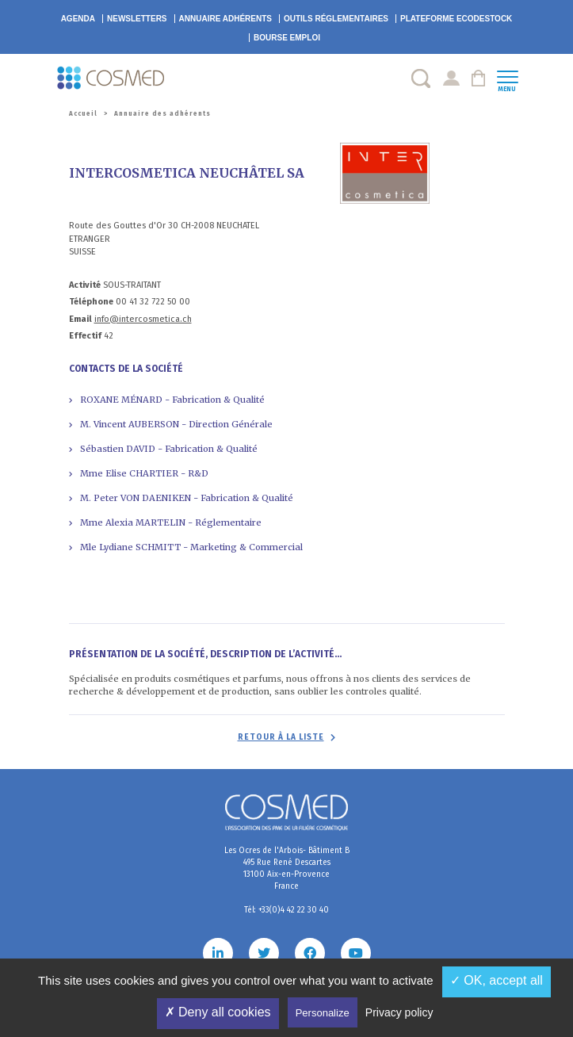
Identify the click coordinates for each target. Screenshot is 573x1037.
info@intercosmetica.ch (143, 319)
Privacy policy (399, 1012)
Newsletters (137, 18)
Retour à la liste (281, 737)
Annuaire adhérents (225, 18)
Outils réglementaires (336, 18)
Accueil (83, 113)
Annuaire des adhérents (162, 113)
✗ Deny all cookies (218, 1012)
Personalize (323, 1013)
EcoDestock (456, 18)
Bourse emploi (287, 37)
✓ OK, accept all (496, 980)
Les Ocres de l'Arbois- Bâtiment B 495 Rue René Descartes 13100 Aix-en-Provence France (287, 868)
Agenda (78, 18)
